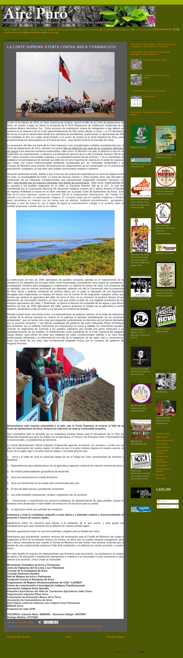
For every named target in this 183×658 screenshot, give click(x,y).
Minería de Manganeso (54, 626)
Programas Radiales (56, 30)
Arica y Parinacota (23, 626)
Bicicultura (160, 475)
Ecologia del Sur (162, 457)
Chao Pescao (161, 478)
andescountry (161, 444)
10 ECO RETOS (149, 97)
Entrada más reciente (18, 637)
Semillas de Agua (163, 434)
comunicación (141, 30)
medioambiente (162, 29)
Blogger (142, 652)
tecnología (51, 33)
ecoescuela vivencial (164, 440)
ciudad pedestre (162, 447)
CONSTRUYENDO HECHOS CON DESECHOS (149, 91)
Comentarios (163, 506)
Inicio (68, 637)
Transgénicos (109, 30)
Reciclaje (73, 30)
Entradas (162, 501)
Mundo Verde (39, 30)
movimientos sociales (14, 32)
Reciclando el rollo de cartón (155, 60)
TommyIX (118, 652)
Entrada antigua (115, 637)
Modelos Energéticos (23, 30)
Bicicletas (8, 30)
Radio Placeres (162, 437)
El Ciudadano (161, 466)
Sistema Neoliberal (91, 30)
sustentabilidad (35, 32)
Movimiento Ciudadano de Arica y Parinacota (83, 626)
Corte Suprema (38, 626)
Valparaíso (125, 30)
